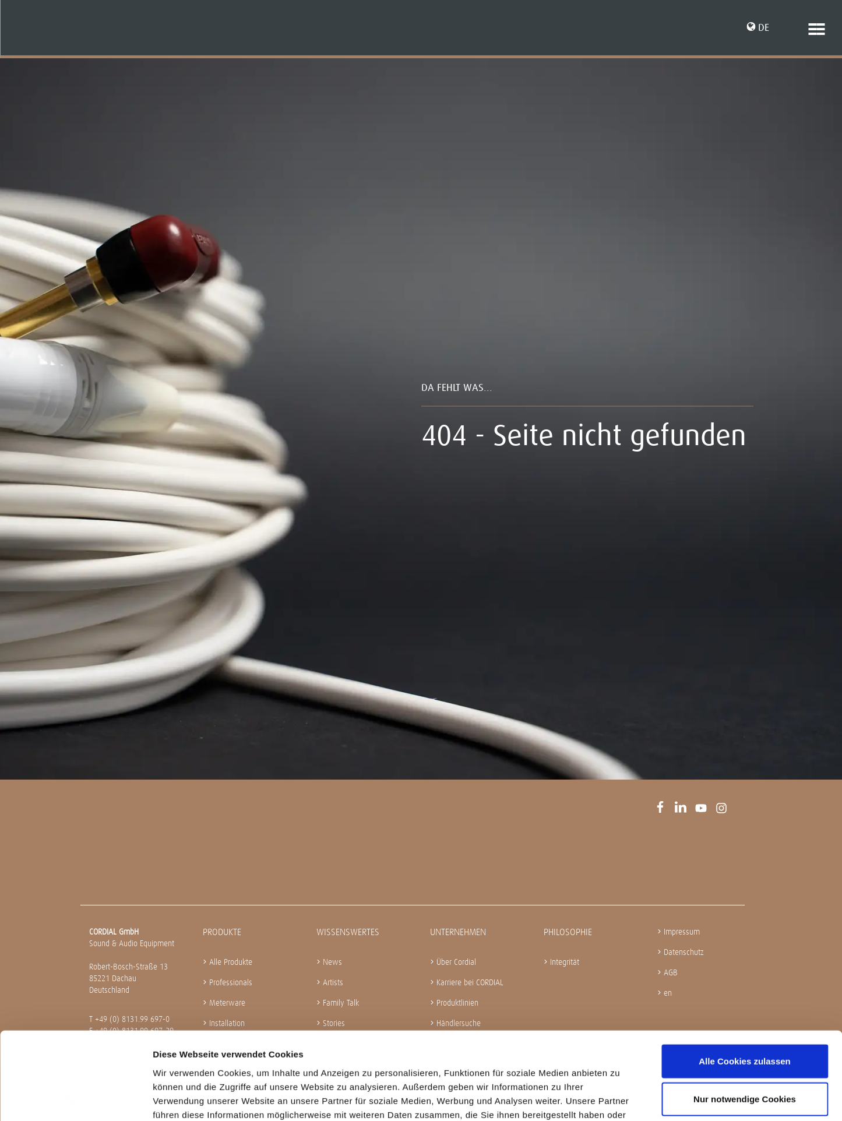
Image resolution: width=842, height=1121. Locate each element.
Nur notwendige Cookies (744, 1022)
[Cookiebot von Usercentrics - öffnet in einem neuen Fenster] (75, 1098)
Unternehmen (458, 932)
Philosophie (568, 932)
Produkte (222, 932)
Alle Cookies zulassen (745, 983)
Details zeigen (619, 1098)
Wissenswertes (347, 932)
